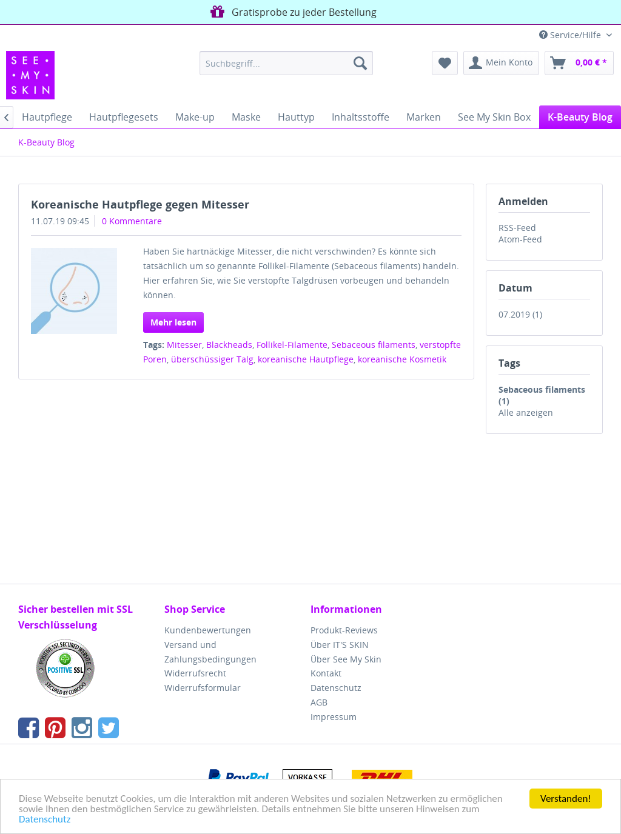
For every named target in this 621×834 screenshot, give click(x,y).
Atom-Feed (520, 239)
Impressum (333, 716)
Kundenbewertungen (207, 630)
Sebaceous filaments (373, 344)
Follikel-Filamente (292, 344)
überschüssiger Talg (212, 359)
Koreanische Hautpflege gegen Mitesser (140, 204)
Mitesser (184, 344)
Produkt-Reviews (344, 630)
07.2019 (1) (520, 314)
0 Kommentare (132, 221)
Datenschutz (44, 819)
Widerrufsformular (202, 687)
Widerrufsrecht (195, 673)
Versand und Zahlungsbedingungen (210, 652)
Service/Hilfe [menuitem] (571, 35)
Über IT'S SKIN (339, 644)
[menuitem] (287, 63)
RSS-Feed (517, 227)
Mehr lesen (173, 322)
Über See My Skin (345, 659)
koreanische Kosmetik (402, 359)
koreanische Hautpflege (306, 359)
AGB (318, 702)
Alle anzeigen (525, 412)
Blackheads (229, 344)
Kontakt (325, 673)
